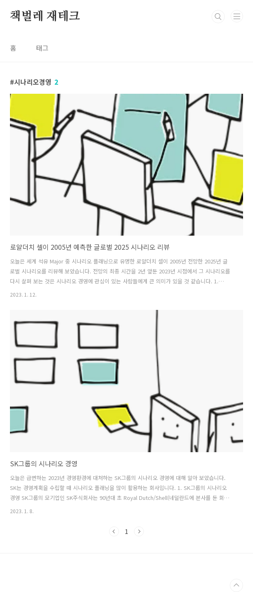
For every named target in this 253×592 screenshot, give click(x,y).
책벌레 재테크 (45, 16)
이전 (114, 531)
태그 (42, 48)
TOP (236, 585)
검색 (218, 16)
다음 (139, 531)
